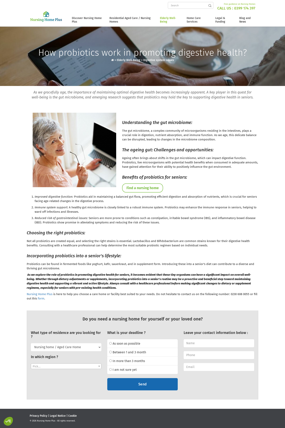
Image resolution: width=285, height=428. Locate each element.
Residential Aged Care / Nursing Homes (130, 19)
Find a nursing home (142, 188)
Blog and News (245, 19)
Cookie (72, 416)
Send (142, 384)
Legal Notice (58, 416)
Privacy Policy (38, 416)
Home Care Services (194, 19)
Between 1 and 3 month (127, 352)
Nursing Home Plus (39, 294)
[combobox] (66, 366)
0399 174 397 (244, 8)
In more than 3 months (127, 361)
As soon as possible (124, 343)
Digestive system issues (158, 60)
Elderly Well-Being (168, 19)
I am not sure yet (123, 370)
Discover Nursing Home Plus (87, 19)
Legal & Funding (220, 19)
